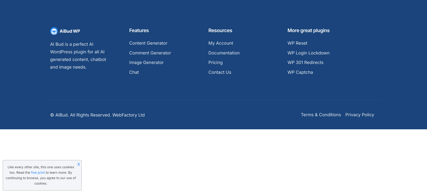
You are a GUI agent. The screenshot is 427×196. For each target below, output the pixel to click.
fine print (38, 172)
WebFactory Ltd (128, 115)
